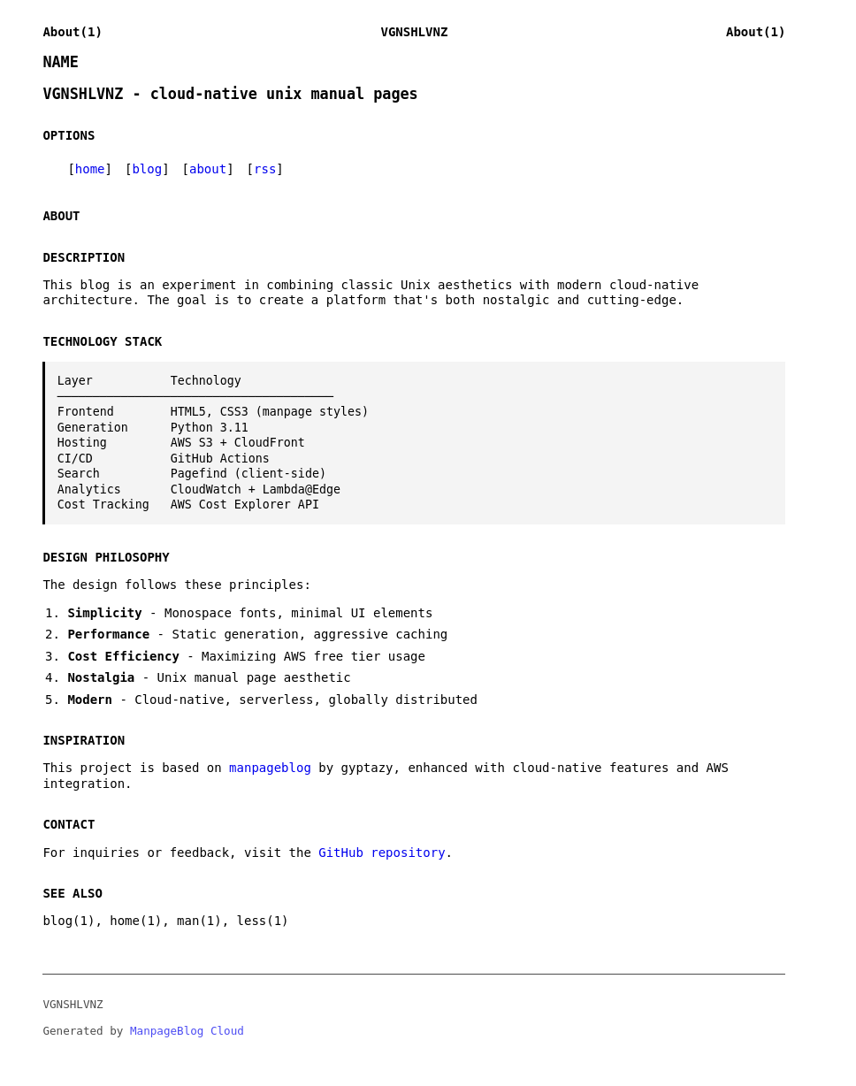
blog (147, 169)
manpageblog (270, 768)
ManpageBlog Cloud (187, 1030)
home (90, 169)
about (207, 169)
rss (265, 169)
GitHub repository (381, 852)
